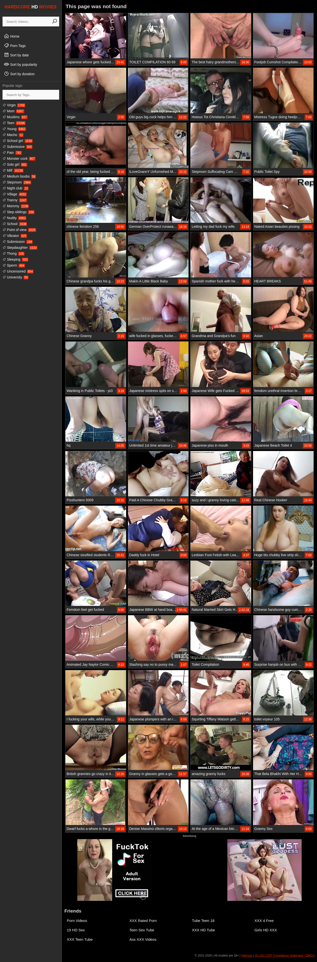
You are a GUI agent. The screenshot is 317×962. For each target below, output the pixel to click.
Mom (13, 111)
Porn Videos (77, 920)
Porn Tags (15, 45)
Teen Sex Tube (142, 930)
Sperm (13, 265)
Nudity (14, 218)
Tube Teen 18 (203, 920)
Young (14, 129)
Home (11, 36)
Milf (13, 170)
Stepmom (16, 182)
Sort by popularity (20, 64)
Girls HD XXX (266, 930)
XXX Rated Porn (143, 920)
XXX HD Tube (203, 930)
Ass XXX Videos (143, 939)
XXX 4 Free (264, 920)
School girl (17, 141)
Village (14, 194)
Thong (13, 253)
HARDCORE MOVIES (30, 6)
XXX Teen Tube (80, 939)
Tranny (14, 200)
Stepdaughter (19, 248)
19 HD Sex (76, 930)
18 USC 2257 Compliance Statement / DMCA (285, 955)
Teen (14, 123)
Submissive (17, 147)
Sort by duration (19, 73)
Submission (17, 242)
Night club (15, 188)
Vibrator (14, 236)
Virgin (13, 105)
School (14, 224)
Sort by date (16, 55)
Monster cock (18, 158)
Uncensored (17, 271)
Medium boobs (19, 176)
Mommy (15, 206)
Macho (13, 135)
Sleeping (15, 259)
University (15, 277)
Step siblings (18, 212)
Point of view (19, 230)
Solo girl (14, 164)
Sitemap (246, 955)
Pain (12, 153)
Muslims (14, 117)
